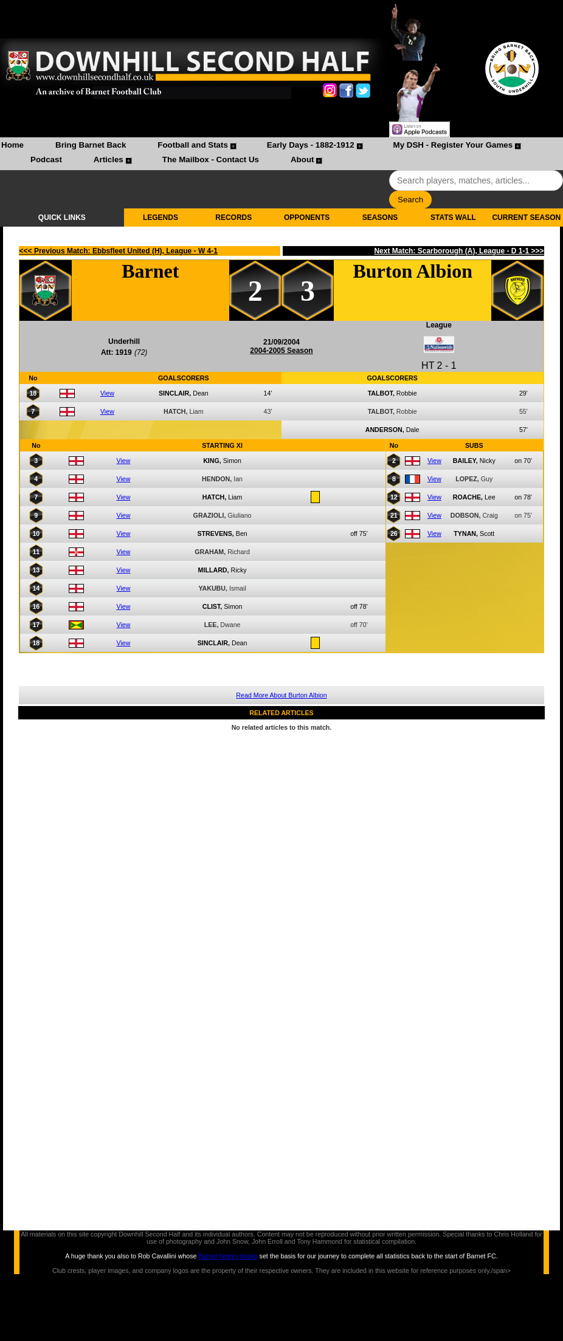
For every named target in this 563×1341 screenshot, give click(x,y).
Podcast (46, 159)
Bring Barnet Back (90, 144)
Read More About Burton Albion (281, 695)
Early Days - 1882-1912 (310, 144)
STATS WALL (453, 217)
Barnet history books (227, 1256)
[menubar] (281, 153)
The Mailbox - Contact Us (210, 159)
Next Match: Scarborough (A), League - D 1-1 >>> (459, 251)
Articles (108, 159)
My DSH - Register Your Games (453, 144)
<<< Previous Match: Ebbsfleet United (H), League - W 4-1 (118, 251)
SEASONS (380, 217)
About (302, 159)
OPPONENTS (307, 217)
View (107, 393)
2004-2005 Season (281, 350)
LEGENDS (160, 217)
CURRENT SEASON (526, 217)
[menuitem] (12, 146)
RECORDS (233, 217)
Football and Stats (192, 144)
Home (12, 144)
